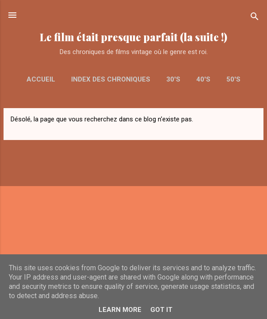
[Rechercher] (254, 17)
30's (173, 79)
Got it (161, 310)
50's (233, 79)
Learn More (120, 310)
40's (203, 79)
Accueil (41, 79)
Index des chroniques (110, 79)
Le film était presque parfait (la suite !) (133, 37)
